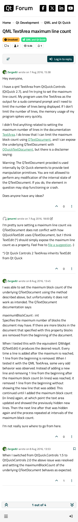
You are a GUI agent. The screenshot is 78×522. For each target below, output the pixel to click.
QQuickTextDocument (17, 149)
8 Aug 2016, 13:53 (40, 449)
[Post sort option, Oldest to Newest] (8, 59)
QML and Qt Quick (34, 40)
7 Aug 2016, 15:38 (40, 72)
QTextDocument (39, 139)
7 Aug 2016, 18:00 (38, 218)
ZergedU (12, 72)
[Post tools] (72, 206)
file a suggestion (59, 244)
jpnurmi (11, 218)
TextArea (8, 134)
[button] (6, 516)
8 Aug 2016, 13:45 (40, 281)
